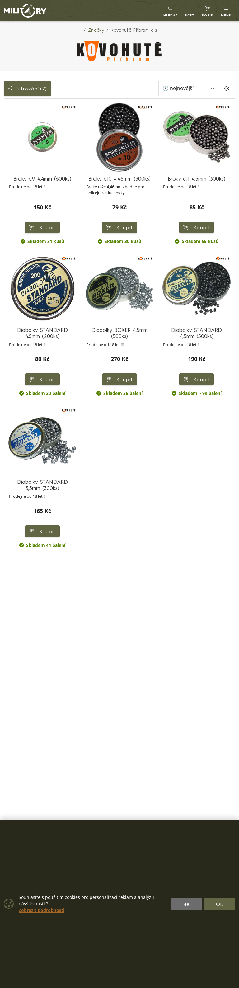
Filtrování (27, 88)
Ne (186, 904)
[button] (190, 11)
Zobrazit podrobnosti (41, 910)
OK (220, 904)
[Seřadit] (189, 88)
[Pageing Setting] (227, 88)
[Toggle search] (170, 11)
